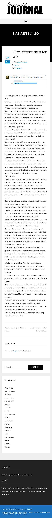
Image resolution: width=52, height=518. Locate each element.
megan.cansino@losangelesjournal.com (19, 475)
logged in (16, 351)
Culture (30, 512)
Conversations (9, 398)
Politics (7, 424)
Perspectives (9, 421)
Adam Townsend (22, 62)
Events (7, 404)
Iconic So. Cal (6, 512)
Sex (6, 434)
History (7, 411)
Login (25, 513)
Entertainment (9, 401)
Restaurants (8, 427)
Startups (7, 444)
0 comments (18, 68)
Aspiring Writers (10, 391)
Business (8, 394)
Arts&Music (9, 388)
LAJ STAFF (18, 513)
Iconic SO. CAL (10, 414)
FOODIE (8, 408)
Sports (7, 440)
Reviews (7, 431)
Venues (7, 447)
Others (17, 65)
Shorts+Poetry (9, 437)
